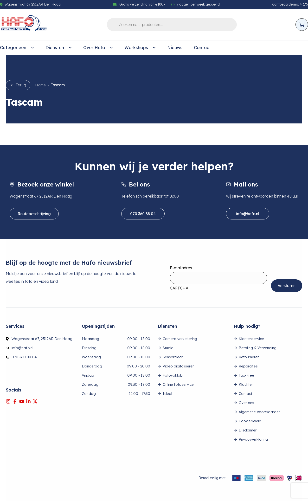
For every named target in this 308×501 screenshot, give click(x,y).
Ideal (167, 393)
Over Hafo (98, 47)
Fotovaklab (173, 375)
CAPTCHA (179, 288)
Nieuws (174, 47)
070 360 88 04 (143, 213)
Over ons (246, 402)
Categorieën (17, 47)
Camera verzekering (180, 338)
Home (40, 85)
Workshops (140, 47)
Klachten (246, 384)
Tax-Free (246, 375)
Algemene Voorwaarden (260, 412)
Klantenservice (251, 338)
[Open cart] (301, 24)
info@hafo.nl (247, 213)
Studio (168, 348)
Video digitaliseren (178, 366)
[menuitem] (17, 47)
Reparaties (248, 366)
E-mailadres (181, 267)
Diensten (58, 47)
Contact (202, 47)
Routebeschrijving (34, 213)
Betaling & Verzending (257, 348)
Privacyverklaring (253, 439)
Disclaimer (248, 430)
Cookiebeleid (250, 421)
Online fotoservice (178, 384)
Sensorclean (173, 357)
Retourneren (249, 357)
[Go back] (18, 85)
